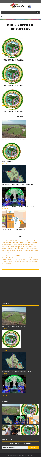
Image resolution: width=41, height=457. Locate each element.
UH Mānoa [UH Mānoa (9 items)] (29, 259)
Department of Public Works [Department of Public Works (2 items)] (12, 244)
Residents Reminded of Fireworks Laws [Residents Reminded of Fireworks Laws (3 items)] (10, 257)
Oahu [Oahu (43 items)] (18, 255)
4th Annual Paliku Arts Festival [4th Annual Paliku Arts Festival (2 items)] (7, 240)
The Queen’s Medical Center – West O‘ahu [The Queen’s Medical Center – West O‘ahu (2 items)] (17, 259)
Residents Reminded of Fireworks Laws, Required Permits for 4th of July (13, 112)
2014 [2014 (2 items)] (14, 240)
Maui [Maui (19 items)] (7, 256)
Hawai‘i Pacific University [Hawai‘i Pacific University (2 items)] (6, 248)
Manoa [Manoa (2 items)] (3, 256)
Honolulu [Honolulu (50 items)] (17, 248)
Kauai (4, 53)
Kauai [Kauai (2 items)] (37, 252)
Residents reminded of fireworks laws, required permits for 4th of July (13, 60)
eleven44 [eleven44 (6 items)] (20, 244)
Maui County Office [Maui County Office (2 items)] (12, 256)
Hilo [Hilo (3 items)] (12, 248)
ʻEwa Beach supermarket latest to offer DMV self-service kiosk (13, 229)
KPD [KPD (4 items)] (29, 254)
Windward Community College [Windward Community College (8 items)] (16, 261)
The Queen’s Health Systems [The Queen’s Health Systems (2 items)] (23, 257)
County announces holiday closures (9, 161)
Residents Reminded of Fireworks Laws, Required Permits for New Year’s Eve (13, 86)
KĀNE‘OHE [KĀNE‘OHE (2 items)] (32, 253)
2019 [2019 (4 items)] (16, 240)
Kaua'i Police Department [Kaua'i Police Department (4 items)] (30, 252)
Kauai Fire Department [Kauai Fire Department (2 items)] (6, 253)
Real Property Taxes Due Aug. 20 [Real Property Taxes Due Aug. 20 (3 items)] (28, 256)
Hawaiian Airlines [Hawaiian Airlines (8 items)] (20, 246)
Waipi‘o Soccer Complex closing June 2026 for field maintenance (14, 139)
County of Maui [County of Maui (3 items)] (28, 242)
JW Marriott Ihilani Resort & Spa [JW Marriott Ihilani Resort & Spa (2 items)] (14, 252)
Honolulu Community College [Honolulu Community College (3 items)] (28, 248)
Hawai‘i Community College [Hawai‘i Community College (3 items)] (30, 246)
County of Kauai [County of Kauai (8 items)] (19, 242)
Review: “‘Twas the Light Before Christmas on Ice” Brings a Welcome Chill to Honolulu (18, 206)
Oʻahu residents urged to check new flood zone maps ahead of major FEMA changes (17, 184)
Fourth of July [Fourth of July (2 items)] (24, 244)
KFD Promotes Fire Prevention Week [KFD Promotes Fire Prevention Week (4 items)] (19, 254)
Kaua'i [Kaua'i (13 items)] (22, 252)
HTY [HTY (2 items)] (2, 252)
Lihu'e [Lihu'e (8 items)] (36, 254)
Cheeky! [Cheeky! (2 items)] (19, 240)
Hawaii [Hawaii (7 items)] (12, 246)
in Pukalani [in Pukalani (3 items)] (6, 252)
